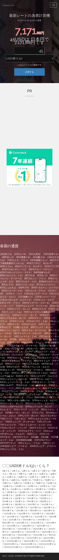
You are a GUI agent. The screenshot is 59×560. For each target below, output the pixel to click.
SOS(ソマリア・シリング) (26, 409)
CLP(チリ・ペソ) (14, 293)
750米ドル (20, 501)
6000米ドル (29, 519)
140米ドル (16, 489)
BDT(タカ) (30, 275)
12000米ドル (13, 525)
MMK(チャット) (12, 364)
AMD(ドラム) (6, 266)
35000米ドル (17, 532)
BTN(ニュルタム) (8, 287)
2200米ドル (38, 513)
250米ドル (50, 492)
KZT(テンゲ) (18, 348)
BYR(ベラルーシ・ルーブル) (44, 287)
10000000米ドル (47, 544)
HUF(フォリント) (47, 324)
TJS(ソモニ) (20, 418)
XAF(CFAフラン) (20, 437)
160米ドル (41, 489)
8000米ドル (8, 522)
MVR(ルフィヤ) (7, 370)
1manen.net (8, 5)
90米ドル (52, 483)
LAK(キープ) (32, 348)
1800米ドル (35, 510)
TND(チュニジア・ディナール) (19, 422)
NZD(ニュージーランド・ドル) (14, 382)
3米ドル (26, 471)
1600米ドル (8, 510)
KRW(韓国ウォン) (38, 260)
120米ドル (45, 486)
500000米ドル (11, 544)
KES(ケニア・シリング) (30, 339)
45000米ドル (48, 532)
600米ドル (32, 498)
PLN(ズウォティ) (51, 388)
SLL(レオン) (5, 409)
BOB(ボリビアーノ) (48, 281)
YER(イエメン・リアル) (29, 443)
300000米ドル (48, 541)
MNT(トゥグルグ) (30, 364)
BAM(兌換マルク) (42, 272)
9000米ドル (22, 522)
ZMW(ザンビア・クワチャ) (43, 446)
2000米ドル (10, 513)
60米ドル (38, 480)
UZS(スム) (48, 431)
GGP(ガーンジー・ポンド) (24, 315)
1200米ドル (8, 507)
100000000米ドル (13, 547)
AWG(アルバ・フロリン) (40, 269)
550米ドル (20, 498)
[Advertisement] (29, 126)
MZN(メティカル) (39, 373)
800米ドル (32, 501)
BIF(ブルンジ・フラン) (35, 278)
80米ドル (29, 483)
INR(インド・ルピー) (10, 330)
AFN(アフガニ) (34, 263)
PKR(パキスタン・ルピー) (28, 388)
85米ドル (40, 483)
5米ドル (46, 471)
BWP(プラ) (24, 287)
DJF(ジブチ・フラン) (10, 303)
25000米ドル (39, 529)
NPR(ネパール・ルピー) (41, 379)
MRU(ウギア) (13, 367)
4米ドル (36, 471)
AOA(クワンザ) (51, 266)
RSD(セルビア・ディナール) (27, 394)
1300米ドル (21, 507)
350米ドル (20, 495)
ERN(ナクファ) (39, 309)
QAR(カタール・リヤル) (31, 391)
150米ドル (28, 489)
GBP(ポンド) (8, 257)
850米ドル (45, 501)
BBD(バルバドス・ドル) (11, 275)
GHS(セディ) (46, 315)
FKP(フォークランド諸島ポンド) (39, 312)
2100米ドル (24, 513)
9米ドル (33, 474)
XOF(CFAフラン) (42, 440)
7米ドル (13, 474)
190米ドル (24, 492)
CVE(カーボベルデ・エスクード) (15, 300)
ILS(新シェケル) (20, 327)
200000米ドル (14, 541)
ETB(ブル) (53, 309)
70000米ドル (39, 535)
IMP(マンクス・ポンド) (42, 327)
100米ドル (20, 486)
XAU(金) (45, 437)
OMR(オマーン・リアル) (43, 382)
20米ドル (11, 477)
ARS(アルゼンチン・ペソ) (14, 269)
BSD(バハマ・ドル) (25, 284)
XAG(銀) (35, 437)
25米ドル (22, 477)
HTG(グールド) (29, 324)
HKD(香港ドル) (23, 257)
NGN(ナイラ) (22, 376)
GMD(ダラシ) (34, 318)
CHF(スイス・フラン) (17, 260)
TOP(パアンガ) (44, 422)
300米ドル (7, 495)
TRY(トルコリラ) (8, 425)
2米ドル (16, 471)
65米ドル (49, 480)
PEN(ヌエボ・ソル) (25, 385)
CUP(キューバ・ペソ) (45, 297)
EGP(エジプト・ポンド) (18, 309)
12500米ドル (28, 525)
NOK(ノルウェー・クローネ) (13, 379)
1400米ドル (35, 507)
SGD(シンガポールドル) (11, 406)
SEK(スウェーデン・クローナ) (39, 403)
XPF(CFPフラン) (7, 443)
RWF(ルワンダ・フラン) (21, 397)
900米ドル (7, 504)
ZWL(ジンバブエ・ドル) (11, 449)
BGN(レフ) (42, 275)
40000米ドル (33, 532)
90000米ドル (17, 538)
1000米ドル (33, 504)
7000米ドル (43, 519)
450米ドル (46, 495)
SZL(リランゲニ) (48, 415)
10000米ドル (37, 522)
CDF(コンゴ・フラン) (35, 290)
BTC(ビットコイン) (46, 284)
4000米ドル (41, 516)
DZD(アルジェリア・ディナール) (31, 306)
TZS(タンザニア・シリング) (13, 428)
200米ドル (37, 492)
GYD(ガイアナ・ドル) (36, 321)
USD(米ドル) (6, 254)
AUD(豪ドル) (39, 257)
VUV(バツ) (44, 434)
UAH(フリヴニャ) (37, 428)
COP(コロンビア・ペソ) (35, 293)
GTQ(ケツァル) (16, 321)
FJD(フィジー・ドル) (12, 312)
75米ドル (18, 483)
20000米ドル (24, 529)
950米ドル (20, 504)
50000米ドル (8, 535)
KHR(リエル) (13, 342)
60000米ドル (24, 535)
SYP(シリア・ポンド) (28, 415)
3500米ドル (27, 516)
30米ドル (34, 477)
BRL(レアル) (7, 284)
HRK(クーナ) (13, 324)
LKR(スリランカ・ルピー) (19, 351)
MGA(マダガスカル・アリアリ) (16, 361)
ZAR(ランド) (49, 443)
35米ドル (45, 477)
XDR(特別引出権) (24, 440)
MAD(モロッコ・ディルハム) (21, 358)
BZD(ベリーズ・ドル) (12, 290)
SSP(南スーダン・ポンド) (17, 412)
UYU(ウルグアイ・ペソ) (29, 431)
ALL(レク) (47, 263)
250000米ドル (31, 541)
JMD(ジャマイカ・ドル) (25, 336)
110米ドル (32, 486)
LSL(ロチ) (4, 354)
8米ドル (23, 474)
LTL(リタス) (17, 354)
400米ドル (33, 495)
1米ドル (6, 471)
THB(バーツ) (6, 418)
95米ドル (8, 486)
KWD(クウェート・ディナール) (22, 345)
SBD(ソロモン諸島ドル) (18, 400)
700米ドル (7, 501)
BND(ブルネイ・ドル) (26, 281)
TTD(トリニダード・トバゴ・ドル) (35, 425)
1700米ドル (21, 510)
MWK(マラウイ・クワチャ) (30, 370)
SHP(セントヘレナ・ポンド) (38, 406)
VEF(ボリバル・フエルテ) (12, 434)
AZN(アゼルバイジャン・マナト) (15, 272)
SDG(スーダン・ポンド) (11, 403)
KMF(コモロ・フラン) (32, 342)
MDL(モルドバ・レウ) (47, 358)
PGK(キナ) (41, 385)
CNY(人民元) (35, 254)
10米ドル (43, 474)
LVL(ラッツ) (31, 354)
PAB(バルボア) (7, 385)
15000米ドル (43, 525)
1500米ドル (49, 507)
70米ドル (6, 483)
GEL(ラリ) (5, 315)
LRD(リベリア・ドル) (44, 351)
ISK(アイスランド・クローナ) (28, 333)
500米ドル (7, 498)
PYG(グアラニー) (10, 391)
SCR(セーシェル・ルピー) (44, 400)
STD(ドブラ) (38, 412)
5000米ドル (15, 519)
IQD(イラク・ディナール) (34, 330)
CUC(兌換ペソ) (25, 297)
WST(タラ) (5, 437)
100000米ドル (34, 538)
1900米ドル (49, 510)
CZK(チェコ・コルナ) (44, 300)
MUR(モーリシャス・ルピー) (36, 367)
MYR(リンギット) (20, 373)
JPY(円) (13, 339)
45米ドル (15, 480)
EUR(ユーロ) (20, 254)
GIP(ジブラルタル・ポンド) (13, 318)
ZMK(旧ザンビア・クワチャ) (13, 446)
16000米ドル (8, 529)
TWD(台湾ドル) (50, 254)
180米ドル (12, 492)
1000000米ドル (29, 544)
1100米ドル (47, 504)
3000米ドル (13, 516)
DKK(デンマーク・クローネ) (35, 303)
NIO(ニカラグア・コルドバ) (44, 376)
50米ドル (26, 480)
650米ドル (45, 498)
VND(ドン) (32, 434)
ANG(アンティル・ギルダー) (28, 266)
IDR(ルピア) (5, 327)
